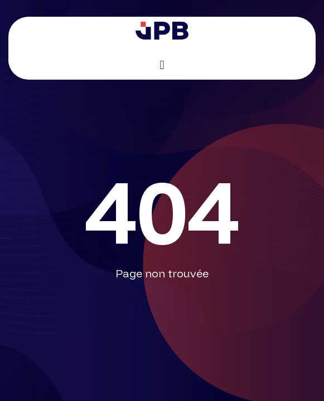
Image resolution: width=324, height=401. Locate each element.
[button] (162, 65)
